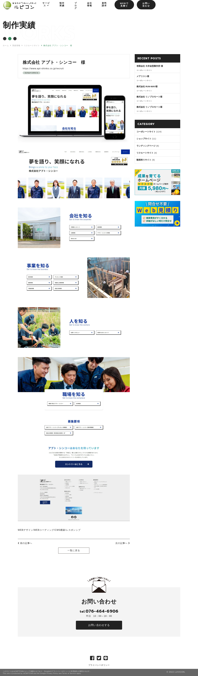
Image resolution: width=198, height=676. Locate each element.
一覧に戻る (73, 550)
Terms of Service (69, 673)
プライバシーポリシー (99, 665)
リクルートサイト (31, 73)
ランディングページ (146, 146)
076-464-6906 (99, 611)
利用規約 (74, 671)
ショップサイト (144, 138)
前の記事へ (25, 543)
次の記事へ (122, 543)
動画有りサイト (144, 160)
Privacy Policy (52, 673)
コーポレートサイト (146, 131)
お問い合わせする (99, 625)
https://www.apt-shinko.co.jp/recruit (43, 68)
